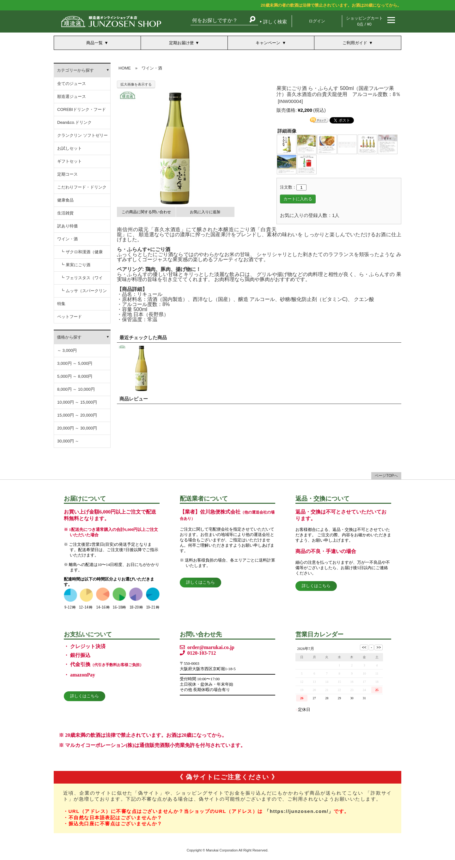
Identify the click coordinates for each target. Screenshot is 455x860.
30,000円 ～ (68, 441)
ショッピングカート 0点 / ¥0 (364, 21)
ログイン (317, 21)
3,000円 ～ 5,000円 (74, 363)
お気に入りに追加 (205, 212)
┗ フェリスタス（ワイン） (81, 280)
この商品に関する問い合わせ (146, 212)
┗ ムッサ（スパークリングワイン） (83, 293)
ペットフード (69, 316)
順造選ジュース (71, 96)
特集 (61, 303)
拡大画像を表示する (136, 84)
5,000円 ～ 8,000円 (74, 376)
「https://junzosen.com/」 (299, 811)
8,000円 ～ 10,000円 (76, 389)
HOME (124, 68)
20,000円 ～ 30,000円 (77, 428)
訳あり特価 (67, 226)
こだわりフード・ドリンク (81, 187)
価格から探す (69, 337)
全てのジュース (71, 83)
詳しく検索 (275, 21)
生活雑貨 (65, 213)
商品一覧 (94, 42)
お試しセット (69, 148)
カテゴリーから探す (75, 70)
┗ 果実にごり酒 (75, 264)
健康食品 (65, 200)
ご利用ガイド (355, 42)
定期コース (67, 174)
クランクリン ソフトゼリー (82, 135)
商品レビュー (133, 398)
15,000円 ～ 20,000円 (77, 415)
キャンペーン (268, 42)
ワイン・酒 (67, 239)
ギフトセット (69, 161)
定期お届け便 (181, 42)
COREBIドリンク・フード (81, 109)
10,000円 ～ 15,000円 (77, 402)
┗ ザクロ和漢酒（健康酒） (81, 254)
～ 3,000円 (67, 350)
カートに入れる (297, 198)
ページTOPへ (386, 475)
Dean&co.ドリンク (74, 122)
